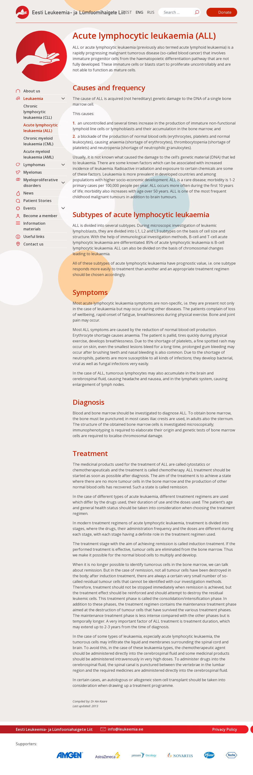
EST (128, 12)
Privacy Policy (224, 729)
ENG (139, 12)
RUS (150, 12)
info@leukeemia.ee (125, 729)
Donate (224, 12)
